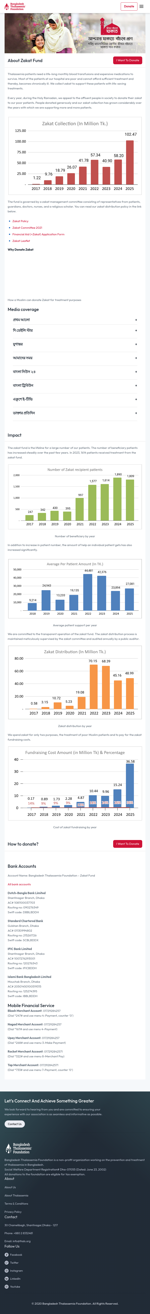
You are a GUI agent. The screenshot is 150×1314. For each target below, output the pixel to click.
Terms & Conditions (16, 1203)
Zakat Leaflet (21, 241)
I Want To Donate (127, 60)
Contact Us (15, 1124)
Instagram (14, 1271)
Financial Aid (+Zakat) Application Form (39, 234)
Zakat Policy (20, 221)
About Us (10, 1187)
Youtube (12, 1287)
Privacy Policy (13, 1212)
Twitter (12, 1263)
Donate (129, 6)
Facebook (13, 1255)
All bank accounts (19, 884)
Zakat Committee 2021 (27, 228)
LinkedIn (13, 1279)
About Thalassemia (16, 1195)
